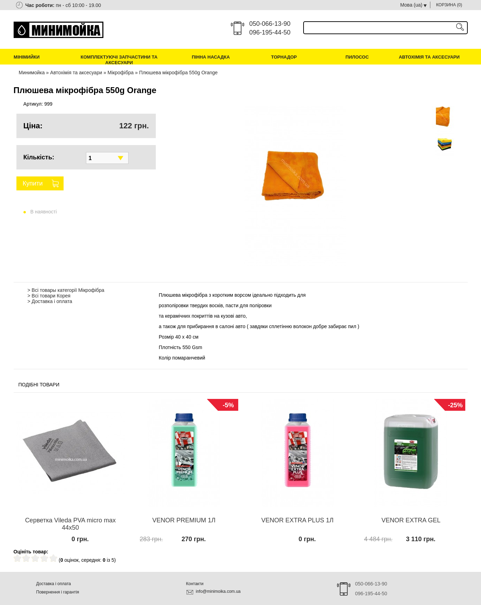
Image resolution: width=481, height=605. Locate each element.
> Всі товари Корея (49, 295)
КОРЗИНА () (449, 4)
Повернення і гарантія (57, 592)
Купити (33, 183)
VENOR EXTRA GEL (410, 520)
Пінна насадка (211, 57)
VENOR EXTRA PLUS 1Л (297, 520)
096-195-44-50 (270, 32)
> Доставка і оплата (50, 301)
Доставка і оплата (53, 583)
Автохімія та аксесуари (429, 57)
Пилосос (357, 57)
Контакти (195, 583)
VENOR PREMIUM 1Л (184, 520)
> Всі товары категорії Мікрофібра (66, 290)
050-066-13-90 (270, 23)
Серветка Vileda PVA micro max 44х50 (70, 524)
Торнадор (284, 57)
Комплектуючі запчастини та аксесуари (119, 59)
